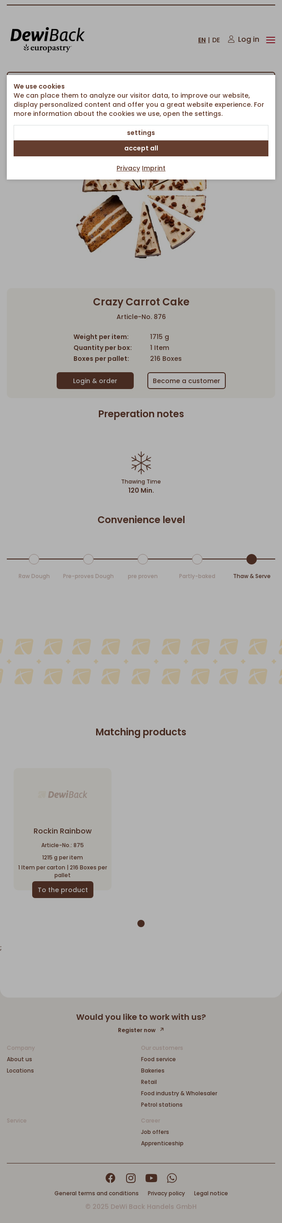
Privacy (128, 168)
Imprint (153, 168)
